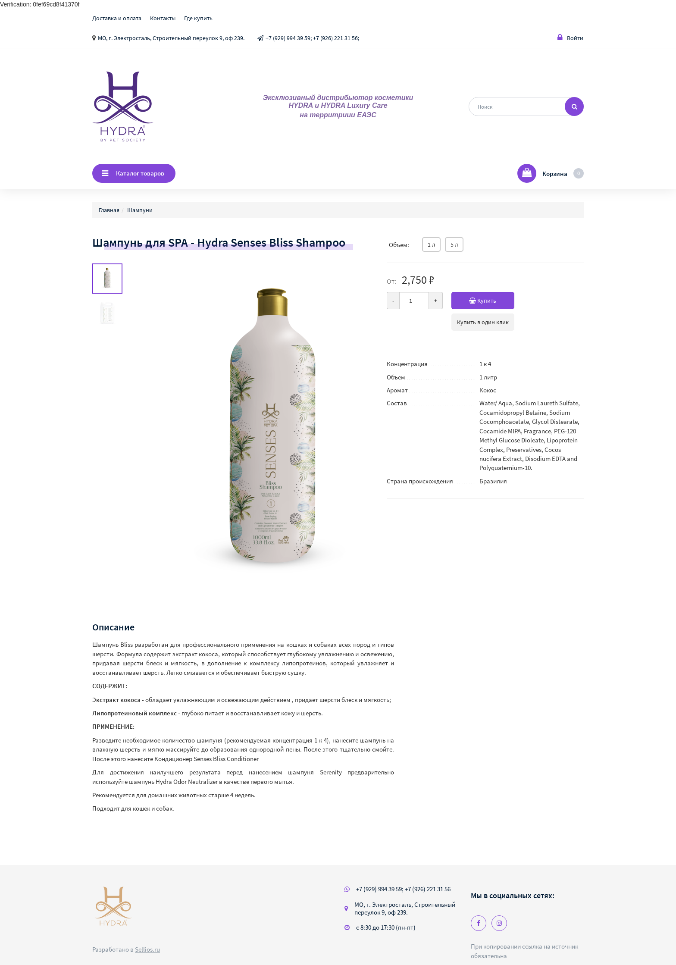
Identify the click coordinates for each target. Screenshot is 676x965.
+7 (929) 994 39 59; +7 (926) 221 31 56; (312, 38)
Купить (491, 300)
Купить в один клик (483, 322)
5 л (454, 244)
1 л (431, 244)
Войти (570, 38)
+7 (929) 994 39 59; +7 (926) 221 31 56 (403, 889)
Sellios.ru (147, 949)
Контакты (162, 18)
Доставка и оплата (116, 18)
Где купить (198, 18)
